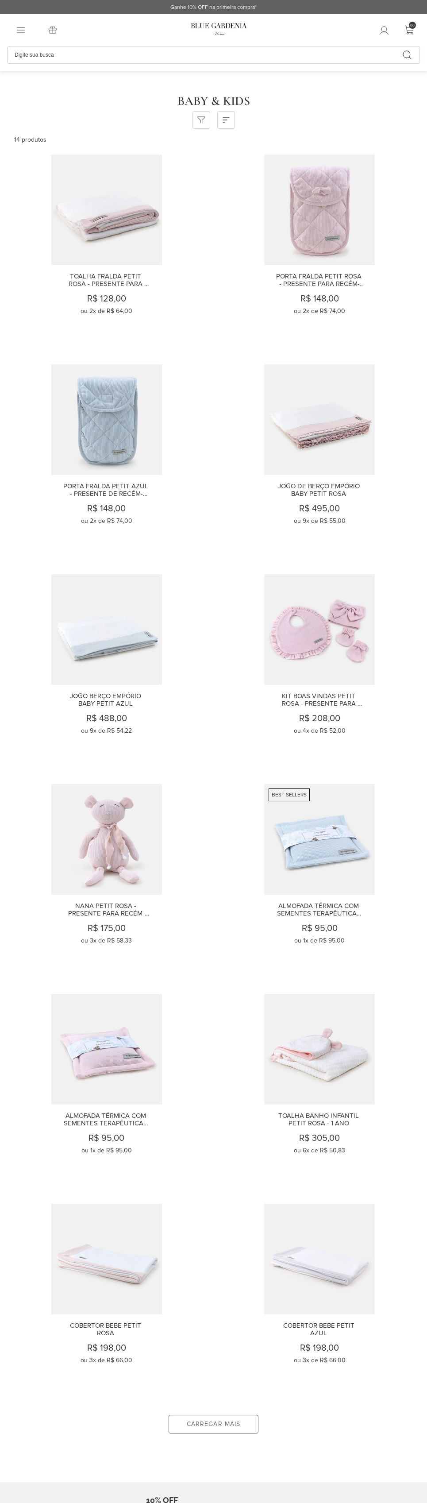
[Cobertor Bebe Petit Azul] (355, 883)
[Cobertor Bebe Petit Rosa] (213, 883)
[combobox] (213, 55)
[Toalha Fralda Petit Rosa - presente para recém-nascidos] (71, 253)
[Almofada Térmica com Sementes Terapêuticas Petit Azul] (213, 673)
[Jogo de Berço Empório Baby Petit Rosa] (71, 463)
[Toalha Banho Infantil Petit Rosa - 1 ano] (71, 883)
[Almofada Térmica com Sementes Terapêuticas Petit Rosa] (355, 673)
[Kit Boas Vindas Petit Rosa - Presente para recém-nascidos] (355, 463)
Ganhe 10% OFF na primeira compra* (374, 7)
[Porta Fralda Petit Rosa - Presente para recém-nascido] (213, 253)
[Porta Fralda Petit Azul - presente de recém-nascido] (355, 253)
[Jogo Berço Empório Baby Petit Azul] (213, 463)
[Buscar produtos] (407, 55)
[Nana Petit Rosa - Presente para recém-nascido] (71, 673)
